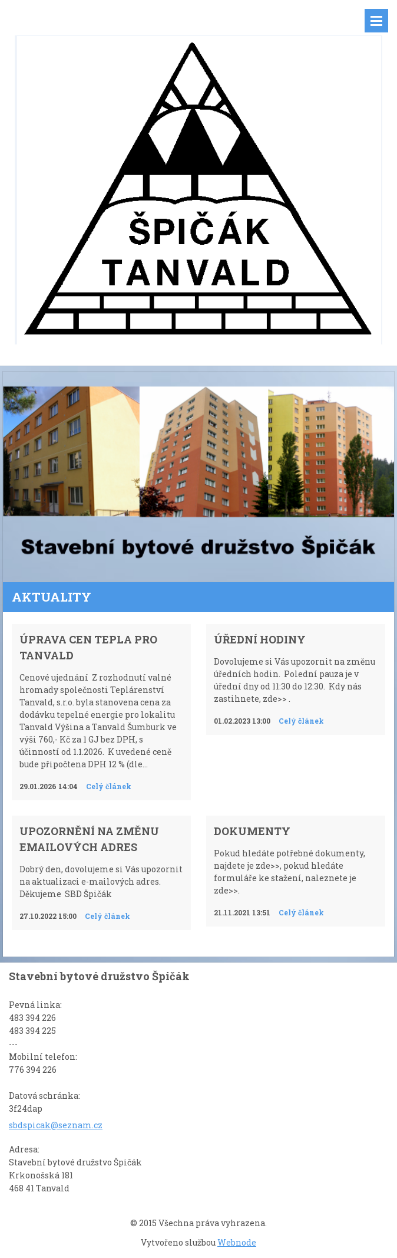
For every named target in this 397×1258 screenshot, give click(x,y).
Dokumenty (252, 831)
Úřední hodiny (260, 639)
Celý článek (108, 786)
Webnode (236, 1242)
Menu (376, 20)
